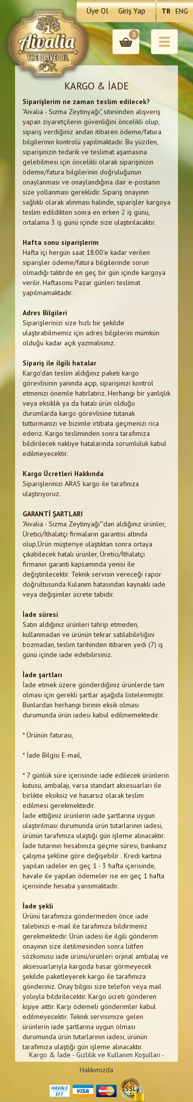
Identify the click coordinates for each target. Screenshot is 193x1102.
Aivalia (49, 44)
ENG (181, 11)
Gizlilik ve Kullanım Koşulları (118, 1054)
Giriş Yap (131, 11)
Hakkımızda (96, 1069)
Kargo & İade (50, 1054)
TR (165, 11)
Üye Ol (97, 11)
